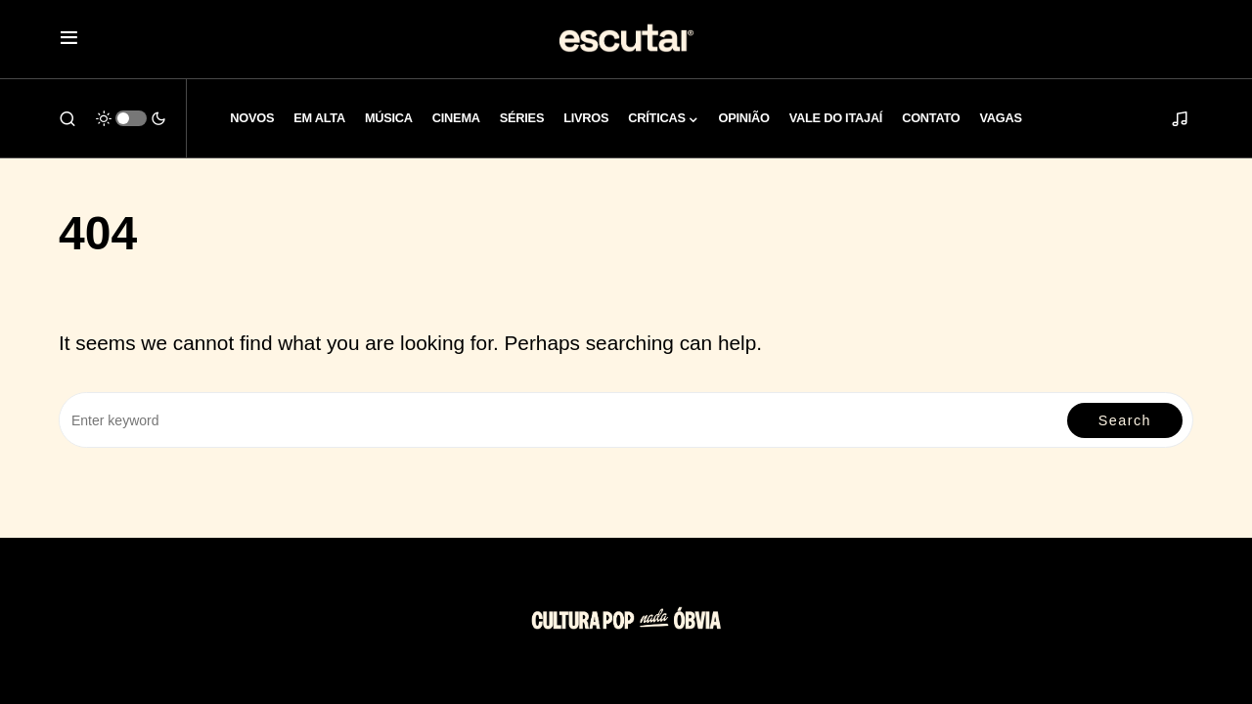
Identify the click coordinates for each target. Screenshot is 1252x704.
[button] (69, 39)
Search (1124, 420)
